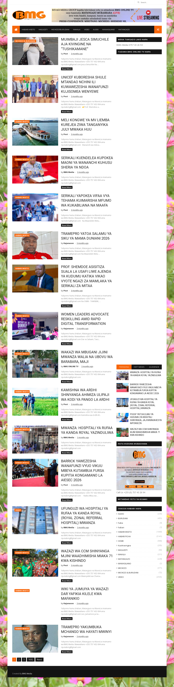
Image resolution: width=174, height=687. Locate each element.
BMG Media (27, 683)
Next (39, 669)
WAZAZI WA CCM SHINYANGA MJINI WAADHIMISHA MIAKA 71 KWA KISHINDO (85, 565)
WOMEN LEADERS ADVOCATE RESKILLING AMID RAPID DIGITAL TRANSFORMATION (83, 324)
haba (120, 523)
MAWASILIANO (108, 30)
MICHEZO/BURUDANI (60, 30)
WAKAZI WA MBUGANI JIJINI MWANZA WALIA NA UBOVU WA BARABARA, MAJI (85, 362)
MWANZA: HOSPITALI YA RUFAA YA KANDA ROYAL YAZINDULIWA (85, 438)
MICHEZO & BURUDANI (25, 41)
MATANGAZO (124, 30)
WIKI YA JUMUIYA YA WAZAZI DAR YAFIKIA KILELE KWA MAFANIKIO (83, 603)
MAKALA (76, 30)
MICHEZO (122, 568)
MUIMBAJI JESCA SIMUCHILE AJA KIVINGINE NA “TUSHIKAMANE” (83, 44)
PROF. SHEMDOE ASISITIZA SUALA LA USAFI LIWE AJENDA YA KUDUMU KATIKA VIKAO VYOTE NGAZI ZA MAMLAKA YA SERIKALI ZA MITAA (85, 281)
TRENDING (124, 367)
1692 (30, 669)
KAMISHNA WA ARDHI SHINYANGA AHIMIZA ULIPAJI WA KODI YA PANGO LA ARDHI (83, 400)
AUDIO (95, 30)
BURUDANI (123, 518)
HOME (121, 541)
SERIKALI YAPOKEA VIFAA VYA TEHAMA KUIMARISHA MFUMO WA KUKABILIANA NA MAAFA (84, 205)
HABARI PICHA (124, 536)
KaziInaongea (124, 545)
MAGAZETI (43, 30)
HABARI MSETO (28, 30)
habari (121, 527)
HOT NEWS (139, 367)
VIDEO (86, 30)
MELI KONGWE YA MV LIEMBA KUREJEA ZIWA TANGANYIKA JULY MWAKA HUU (83, 125)
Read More (65, 69)
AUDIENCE (154, 367)
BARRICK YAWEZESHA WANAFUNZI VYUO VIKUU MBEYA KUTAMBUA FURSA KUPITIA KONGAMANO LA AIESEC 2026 (81, 480)
